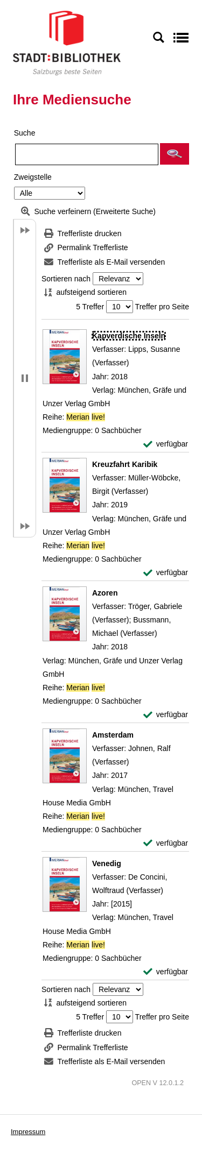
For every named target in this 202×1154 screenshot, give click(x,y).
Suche (25, 133)
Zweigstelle (33, 177)
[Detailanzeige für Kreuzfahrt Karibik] (124, 464)
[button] (174, 154)
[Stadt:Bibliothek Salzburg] (67, 42)
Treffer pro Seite (162, 306)
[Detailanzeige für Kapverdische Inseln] (128, 335)
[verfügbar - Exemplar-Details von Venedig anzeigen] (165, 972)
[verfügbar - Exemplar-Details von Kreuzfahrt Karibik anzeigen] (165, 572)
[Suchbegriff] (86, 154)
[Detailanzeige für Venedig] (106, 863)
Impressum (28, 1132)
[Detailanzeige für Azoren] (104, 593)
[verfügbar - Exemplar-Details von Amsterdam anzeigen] (165, 843)
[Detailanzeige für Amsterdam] (113, 735)
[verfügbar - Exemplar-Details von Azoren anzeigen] (165, 714)
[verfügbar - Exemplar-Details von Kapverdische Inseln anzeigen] (165, 444)
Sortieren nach (65, 278)
